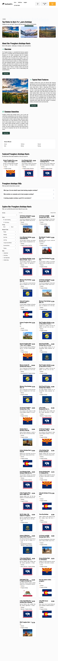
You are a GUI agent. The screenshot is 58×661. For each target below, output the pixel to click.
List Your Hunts (17, 5)
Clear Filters (21, 212)
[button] (15, 2)
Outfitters (20, 2)
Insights (25, 2)
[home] (7, 4)
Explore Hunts (6, 73)
